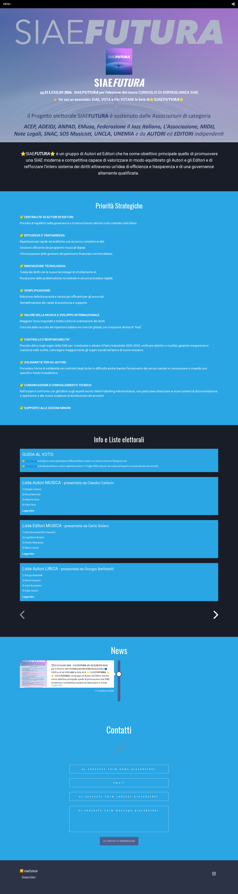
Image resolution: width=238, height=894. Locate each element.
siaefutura (31, 870)
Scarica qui (31, 461)
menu (7, 4)
